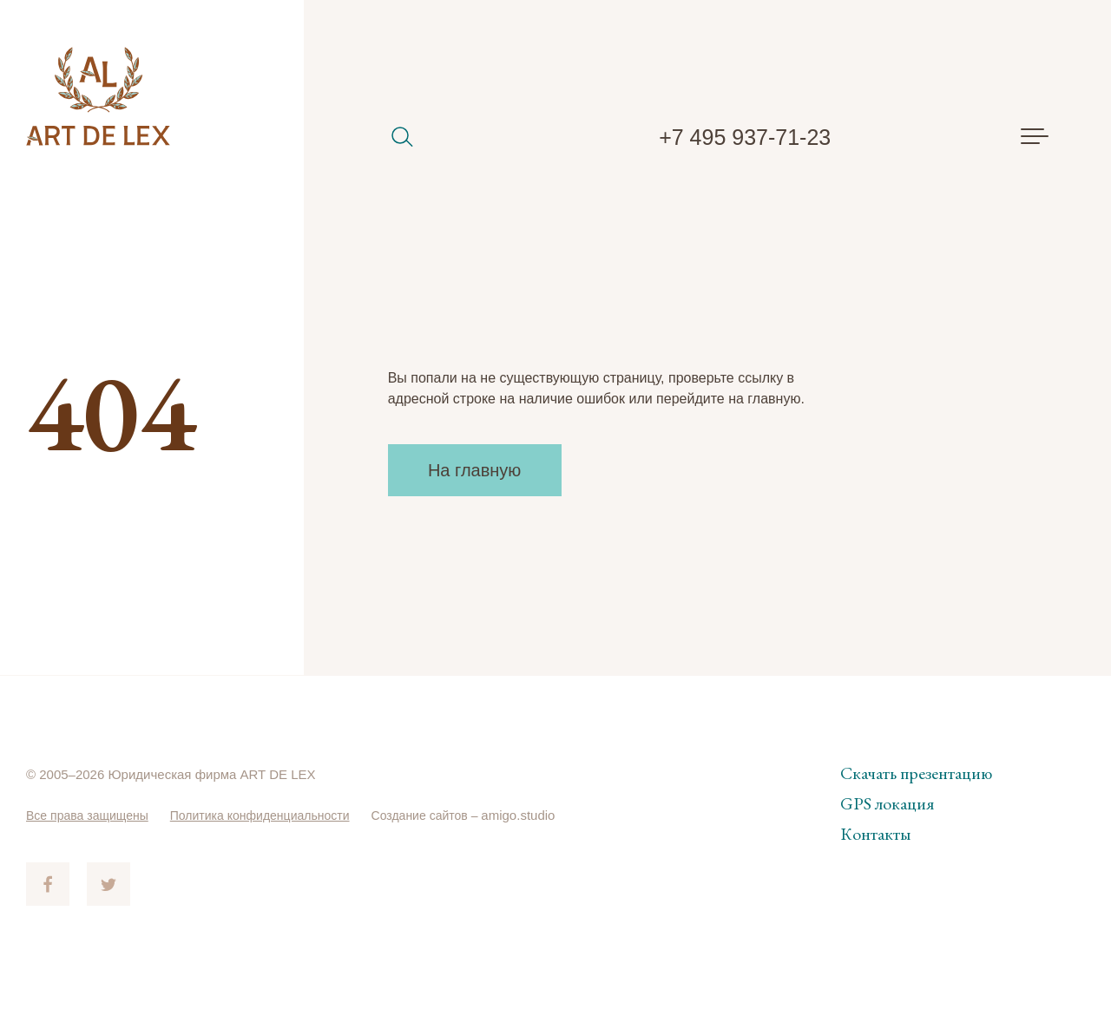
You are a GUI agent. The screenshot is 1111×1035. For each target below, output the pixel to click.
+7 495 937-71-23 (745, 137)
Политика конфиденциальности (275, 815)
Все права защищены (91, 815)
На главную (474, 470)
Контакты (875, 833)
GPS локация (887, 803)
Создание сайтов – (451, 815)
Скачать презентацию (916, 773)
